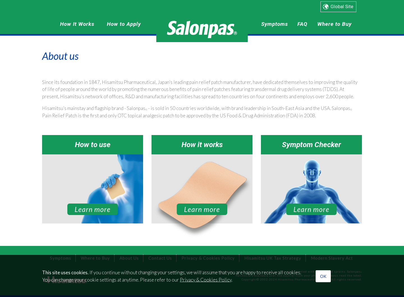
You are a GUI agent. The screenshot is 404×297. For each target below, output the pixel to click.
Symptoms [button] (274, 24)
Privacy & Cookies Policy (205, 279)
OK (323, 276)
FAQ (302, 24)
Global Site (341, 6)
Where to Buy (334, 24)
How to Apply (124, 24)
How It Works (77, 24)
